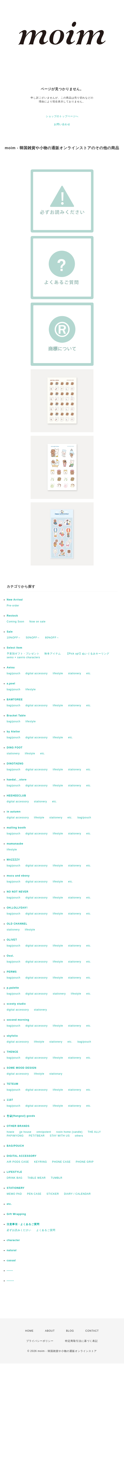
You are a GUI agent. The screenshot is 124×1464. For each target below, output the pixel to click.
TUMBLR (56, 1177)
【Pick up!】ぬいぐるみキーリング (88, 653)
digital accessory (36, 673)
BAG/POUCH (15, 1145)
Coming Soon (15, 621)
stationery (74, 673)
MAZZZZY (13, 859)
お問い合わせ (62, 124)
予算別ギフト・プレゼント (23, 653)
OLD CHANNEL (17, 923)
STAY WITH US (60, 1135)
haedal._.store (17, 779)
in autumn (14, 811)
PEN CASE (34, 1193)
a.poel (11, 683)
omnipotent (44, 1131)
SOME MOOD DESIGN (21, 1067)
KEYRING (40, 1161)
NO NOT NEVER (17, 891)
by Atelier (13, 731)
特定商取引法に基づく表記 (81, 1340)
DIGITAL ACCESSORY (22, 1155)
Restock (12, 615)
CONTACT (92, 1330)
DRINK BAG (14, 1177)
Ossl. (10, 955)
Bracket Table (16, 715)
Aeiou (11, 667)
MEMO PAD (14, 1193)
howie (10, 1131)
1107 (10, 1099)
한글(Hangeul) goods (21, 1115)
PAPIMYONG (15, 1135)
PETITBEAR (37, 1135)
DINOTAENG (15, 763)
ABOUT (50, 1330)
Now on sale (37, 621)
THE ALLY (94, 1131)
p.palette (13, 987)
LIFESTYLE (14, 1171)
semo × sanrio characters (23, 657)
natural (12, 1250)
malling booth (16, 827)
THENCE (12, 1051)
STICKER (53, 1193)
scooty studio (16, 1003)
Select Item (14, 647)
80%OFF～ (52, 637)
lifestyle (58, 673)
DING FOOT (15, 747)
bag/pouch (13, 673)
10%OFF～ (14, 637)
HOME (29, 1330)
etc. (88, 673)
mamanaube (15, 843)
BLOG (70, 1330)
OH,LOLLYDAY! (17, 907)
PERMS (12, 971)
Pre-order (13, 605)
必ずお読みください (19, 1230)
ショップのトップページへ (62, 116)
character (13, 1240)
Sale (10, 631)
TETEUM (12, 1083)
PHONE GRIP (85, 1161)
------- (10, 1280)
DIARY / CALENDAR (77, 1193)
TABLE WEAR (36, 1177)
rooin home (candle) (69, 1131)
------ (10, 1270)
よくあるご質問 (45, 1230)
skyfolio (12, 1035)
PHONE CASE (61, 1161)
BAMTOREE (15, 699)
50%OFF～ (33, 637)
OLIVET (12, 939)
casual (11, 1260)
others (79, 1135)
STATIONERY (16, 1187)
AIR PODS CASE (18, 1161)
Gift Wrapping (16, 1214)
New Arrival (15, 599)
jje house (25, 1131)
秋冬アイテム (52, 653)
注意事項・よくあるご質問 (23, 1224)
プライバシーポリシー (40, 1340)
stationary (55, 1073)
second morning (18, 1019)
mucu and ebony (18, 875)
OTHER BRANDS (18, 1126)
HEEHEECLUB (16, 795)
